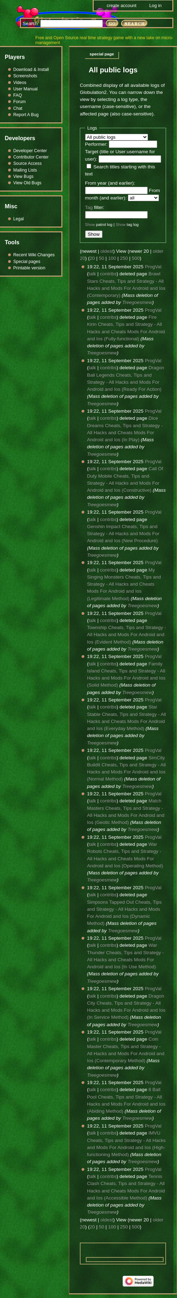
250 (124, 258)
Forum (19, 101)
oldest (106, 251)
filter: (95, 207)
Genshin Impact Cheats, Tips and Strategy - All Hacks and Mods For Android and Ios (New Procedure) (123, 534)
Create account (121, 5)
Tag (89, 207)
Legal (18, 218)
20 (92, 258)
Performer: (96, 144)
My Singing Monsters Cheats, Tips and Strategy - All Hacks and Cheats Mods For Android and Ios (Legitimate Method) (124, 584)
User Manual (25, 88)
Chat (18, 108)
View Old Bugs (27, 182)
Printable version (29, 267)
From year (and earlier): (110, 183)
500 (136, 258)
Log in (155, 5)
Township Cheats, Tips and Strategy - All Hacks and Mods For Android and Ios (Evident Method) (126, 635)
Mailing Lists (25, 170)
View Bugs (23, 176)
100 (112, 258)
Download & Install (31, 69)
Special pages (26, 261)
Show (90, 224)
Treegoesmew (137, 302)
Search (30, 23)
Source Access (27, 163)
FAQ (17, 95)
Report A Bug (26, 114)
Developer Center (30, 150)
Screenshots (25, 75)
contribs (108, 273)
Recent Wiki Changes (34, 254)
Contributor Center (31, 157)
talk (92, 273)
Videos (19, 82)
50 (101, 258)
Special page (102, 54)
